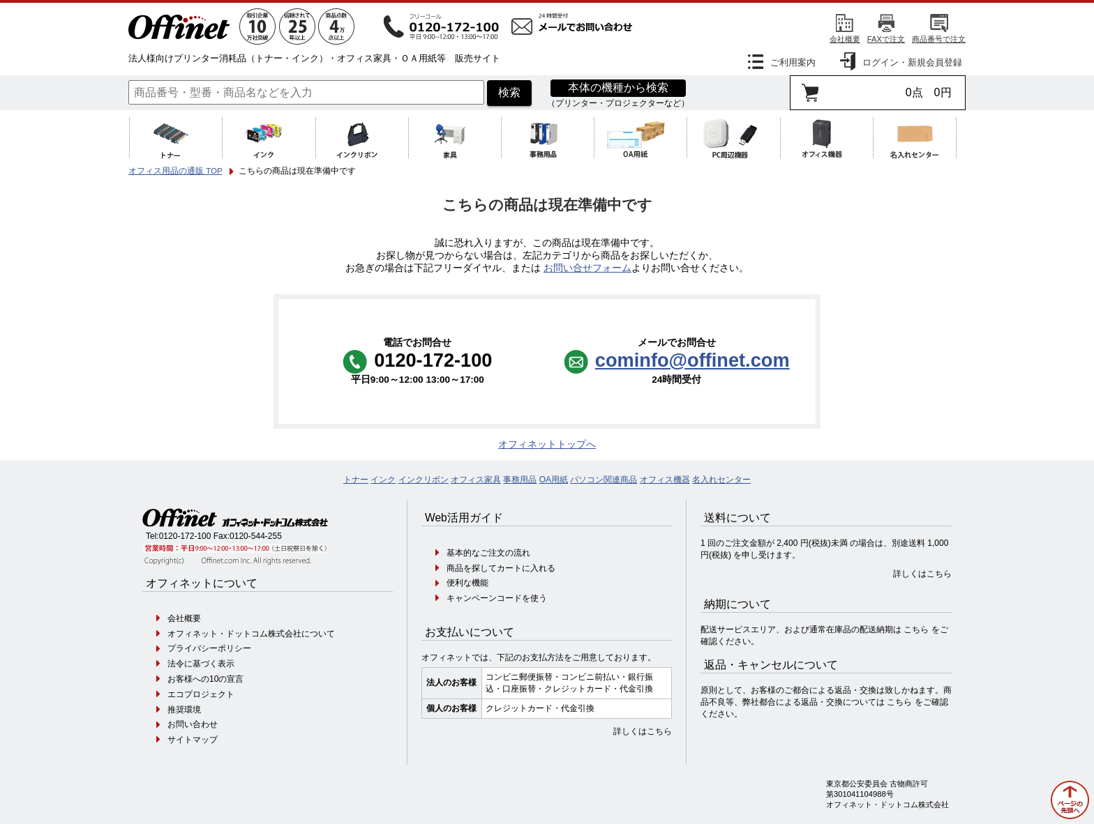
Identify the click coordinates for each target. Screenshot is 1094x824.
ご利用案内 (793, 62)
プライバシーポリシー (209, 648)
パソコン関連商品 (603, 480)
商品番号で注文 (939, 39)
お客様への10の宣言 (205, 679)
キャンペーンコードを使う (497, 598)
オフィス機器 (665, 480)
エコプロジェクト (200, 694)
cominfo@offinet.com (692, 360)
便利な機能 (467, 583)
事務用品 (520, 480)
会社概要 (845, 39)
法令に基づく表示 (200, 664)
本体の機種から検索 (618, 87)
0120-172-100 (185, 536)
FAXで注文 (886, 39)
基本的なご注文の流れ (488, 553)
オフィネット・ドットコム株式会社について (251, 634)
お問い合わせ (192, 724)
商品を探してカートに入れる (501, 568)
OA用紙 (553, 480)
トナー (355, 480)
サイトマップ (192, 740)
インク (383, 480)
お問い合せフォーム (587, 268)
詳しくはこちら (642, 731)
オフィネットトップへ (547, 444)
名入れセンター (721, 480)
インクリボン (423, 480)
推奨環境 (184, 710)
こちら (916, 629)
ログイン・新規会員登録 (912, 62)
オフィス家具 (476, 480)
